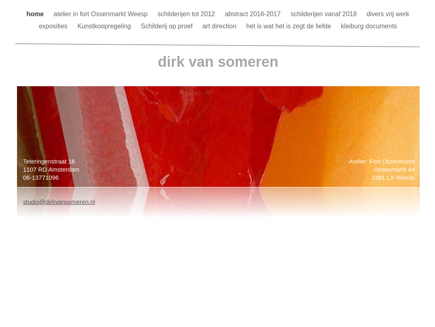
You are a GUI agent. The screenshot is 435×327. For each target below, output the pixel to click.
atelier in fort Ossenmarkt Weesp (102, 14)
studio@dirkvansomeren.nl (59, 201)
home (35, 14)
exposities (54, 26)
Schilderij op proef (167, 26)
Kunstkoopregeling (105, 26)
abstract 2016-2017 (253, 14)
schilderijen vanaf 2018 (325, 14)
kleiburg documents (369, 26)
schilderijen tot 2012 (187, 14)
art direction (220, 26)
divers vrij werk (388, 14)
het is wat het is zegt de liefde (289, 26)
